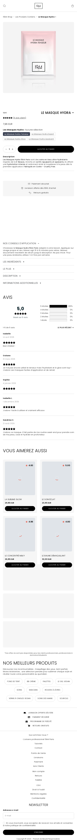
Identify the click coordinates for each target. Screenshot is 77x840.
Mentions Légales (38, 794)
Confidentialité (38, 798)
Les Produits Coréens (25, 17)
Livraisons (38, 758)
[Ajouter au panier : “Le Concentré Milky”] (20, 564)
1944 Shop (7, 17)
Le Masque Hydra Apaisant (41, 139)
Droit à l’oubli (38, 790)
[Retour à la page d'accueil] (39, 5)
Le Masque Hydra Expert (43, 134)
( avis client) (19, 118)
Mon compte (39, 771)
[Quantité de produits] (9, 149)
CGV (38, 785)
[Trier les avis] (65, 328)
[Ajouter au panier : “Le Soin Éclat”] (57, 508)
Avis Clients (38, 766)
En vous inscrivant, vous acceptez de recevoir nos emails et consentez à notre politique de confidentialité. (38, 824)
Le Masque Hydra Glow (15, 139)
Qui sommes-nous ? (38, 735)
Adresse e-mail (10, 810)
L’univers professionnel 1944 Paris (38, 739)
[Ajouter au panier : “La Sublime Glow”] (20, 508)
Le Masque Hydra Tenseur (16, 134)
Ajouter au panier (45, 149)
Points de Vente (38, 753)
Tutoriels (39, 744)
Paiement (38, 762)
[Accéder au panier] (72, 5)
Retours (38, 776)
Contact (38, 748)
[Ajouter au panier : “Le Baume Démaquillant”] (57, 564)
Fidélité (38, 780)
